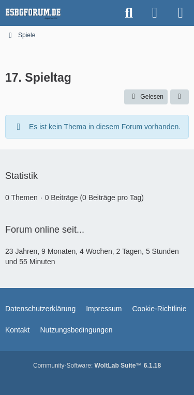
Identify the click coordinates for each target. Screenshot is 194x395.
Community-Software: (97, 365)
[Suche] (128, 13)
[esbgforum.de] (33, 13)
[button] (179, 97)
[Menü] (180, 13)
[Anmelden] (154, 13)
